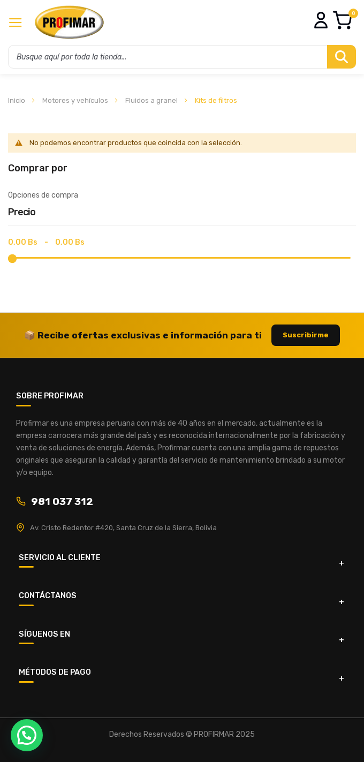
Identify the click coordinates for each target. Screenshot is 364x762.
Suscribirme (306, 335)
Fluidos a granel (152, 100)
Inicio (17, 100)
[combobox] (182, 57)
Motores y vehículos (76, 100)
